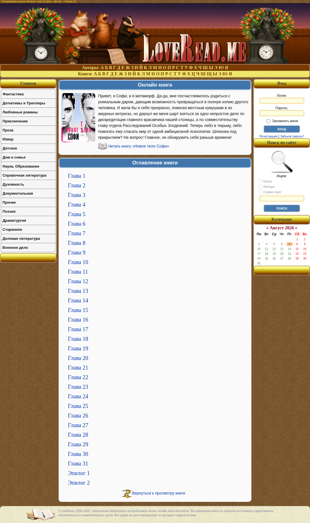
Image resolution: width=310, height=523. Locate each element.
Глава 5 (76, 214)
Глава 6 (76, 224)
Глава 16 (78, 320)
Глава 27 (78, 425)
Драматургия (14, 220)
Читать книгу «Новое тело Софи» (138, 146)
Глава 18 (78, 339)
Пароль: (281, 111)
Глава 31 (78, 463)
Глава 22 (78, 377)
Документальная (18, 193)
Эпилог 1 (79, 473)
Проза (8, 130)
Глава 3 (76, 195)
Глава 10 (78, 262)
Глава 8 (76, 243)
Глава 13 (78, 291)
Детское (10, 148)
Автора (266, 186)
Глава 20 (78, 358)
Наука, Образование (21, 166)
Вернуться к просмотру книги (158, 493)
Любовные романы (20, 112)
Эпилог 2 (79, 483)
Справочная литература (24, 175)
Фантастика (13, 94)
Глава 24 (78, 396)
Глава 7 (76, 233)
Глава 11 (78, 272)
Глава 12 (78, 281)
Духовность (13, 184)
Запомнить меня (282, 121)
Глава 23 (78, 387)
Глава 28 (78, 435)
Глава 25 (78, 406)
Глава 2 (76, 185)
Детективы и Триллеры (24, 103)
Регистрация (268, 136)
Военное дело (15, 247)
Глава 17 (78, 329)
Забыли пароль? (292, 136)
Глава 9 (76, 252)
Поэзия (9, 211)
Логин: (281, 99)
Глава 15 (78, 310)
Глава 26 (78, 415)
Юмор (8, 139)
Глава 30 (78, 454)
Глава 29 (78, 444)
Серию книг (270, 192)
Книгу (265, 181)
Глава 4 (76, 204)
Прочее (9, 202)
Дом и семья (14, 157)
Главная (28, 83)
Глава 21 (78, 367)
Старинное (12, 229)
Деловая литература (21, 238)
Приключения (15, 121)
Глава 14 (78, 300)
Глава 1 (76, 176)
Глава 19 (78, 348)
